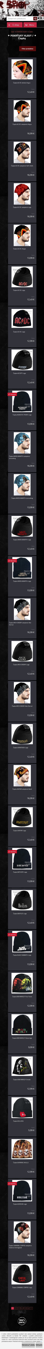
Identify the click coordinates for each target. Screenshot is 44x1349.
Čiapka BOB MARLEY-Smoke (22, 1080)
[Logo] (21, 10)
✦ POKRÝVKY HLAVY (21, 32)
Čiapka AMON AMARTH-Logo (22, 540)
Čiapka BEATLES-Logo (20, 914)
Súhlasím (39, 1345)
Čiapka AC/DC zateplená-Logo (22, 207)
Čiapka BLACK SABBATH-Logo (22, 955)
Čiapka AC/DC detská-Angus (21, 83)
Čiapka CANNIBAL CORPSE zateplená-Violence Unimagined (20, 1247)
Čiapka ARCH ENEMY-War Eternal (22, 706)
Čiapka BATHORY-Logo (20, 872)
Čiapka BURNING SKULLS (21, 1163)
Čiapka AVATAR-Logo (19, 831)
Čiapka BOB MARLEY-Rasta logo (22, 1038)
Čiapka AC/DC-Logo (19, 290)
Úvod (12, 32)
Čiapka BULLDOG (18, 1121)
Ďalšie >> (22, 1312)
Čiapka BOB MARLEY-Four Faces (22, 997)
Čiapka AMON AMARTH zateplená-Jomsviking (19, 457)
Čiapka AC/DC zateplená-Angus (22, 124)
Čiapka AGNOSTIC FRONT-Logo (22, 415)
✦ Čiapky (30, 32)
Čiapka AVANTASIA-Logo (20, 748)
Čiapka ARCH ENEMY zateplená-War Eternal (20, 624)
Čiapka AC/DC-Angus (19, 249)
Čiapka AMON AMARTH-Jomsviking (22, 498)
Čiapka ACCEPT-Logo (19, 373)
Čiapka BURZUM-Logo (20, 1204)
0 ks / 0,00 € (33, 2)
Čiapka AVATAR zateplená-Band (22, 789)
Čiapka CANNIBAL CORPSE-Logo (22, 1287)
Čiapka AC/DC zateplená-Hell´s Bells (22, 166)
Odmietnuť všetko (28, 1345)
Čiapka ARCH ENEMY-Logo (21, 665)
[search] (35, 19)
